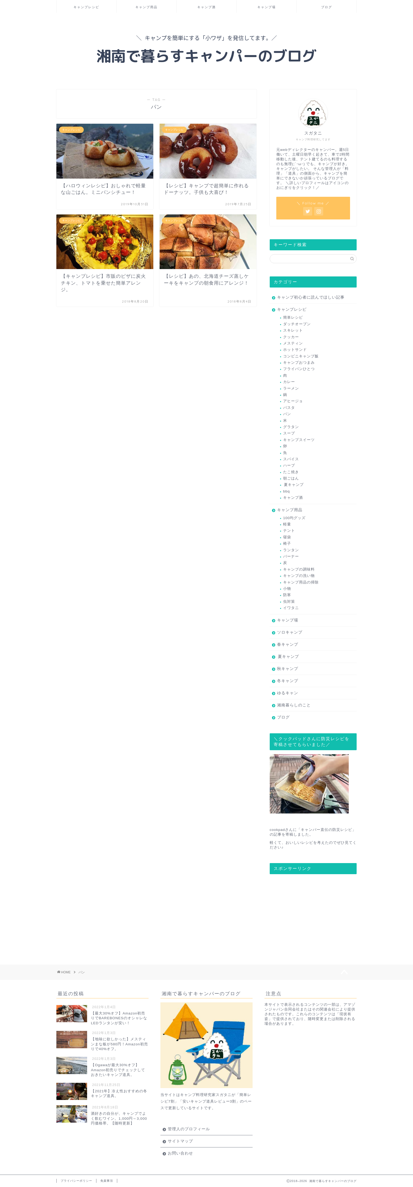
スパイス (291, 459)
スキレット (293, 330)
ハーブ (289, 465)
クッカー (291, 337)
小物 (287, 589)
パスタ (289, 408)
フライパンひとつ (299, 369)
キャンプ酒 (206, 7)
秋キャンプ (287, 668)
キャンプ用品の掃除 (301, 582)
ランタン (291, 550)
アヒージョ (293, 401)
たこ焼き (291, 472)
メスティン (293, 343)
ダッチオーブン (297, 324)
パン (287, 414)
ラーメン (291, 388)
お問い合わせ (180, 1153)
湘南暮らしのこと (294, 705)
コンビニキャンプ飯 (301, 356)
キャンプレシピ (86, 7)
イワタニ (291, 608)
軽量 (287, 524)
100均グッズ (294, 518)
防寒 (287, 595)
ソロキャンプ (289, 632)
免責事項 (106, 1180)
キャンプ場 (266, 7)
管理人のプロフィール (189, 1129)
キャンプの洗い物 (299, 576)
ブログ (326, 7)
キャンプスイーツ (299, 440)
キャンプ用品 (146, 7)
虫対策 (289, 602)
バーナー (291, 556)
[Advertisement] (309, 911)
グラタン (291, 427)
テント (289, 531)
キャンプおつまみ (299, 363)
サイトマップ (180, 1141)
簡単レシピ (293, 317)
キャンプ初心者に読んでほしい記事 (311, 297)
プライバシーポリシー (76, 1180)
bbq (286, 491)
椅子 (287, 543)
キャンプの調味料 (299, 569)
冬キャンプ (287, 680)
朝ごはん (291, 478)
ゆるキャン (287, 693)
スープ (289, 433)
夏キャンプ (294, 485)
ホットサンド (295, 350)
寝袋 (287, 537)
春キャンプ (287, 644)
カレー (289, 382)
